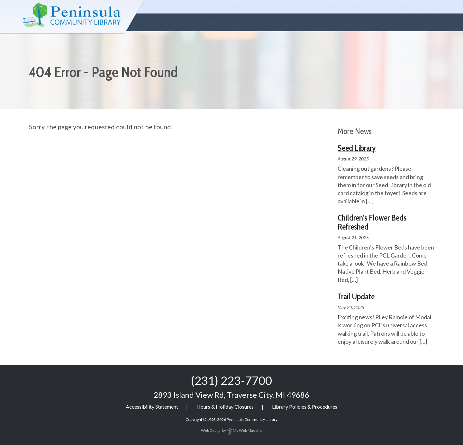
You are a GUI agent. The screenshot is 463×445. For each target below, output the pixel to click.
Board (342, 22)
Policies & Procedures (331, 7)
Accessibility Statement (152, 407)
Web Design (211, 430)
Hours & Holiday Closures (225, 407)
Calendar (240, 22)
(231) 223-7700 (231, 380)
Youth (309, 22)
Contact (381, 7)
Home (207, 22)
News (428, 22)
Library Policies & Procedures (304, 407)
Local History (384, 22)
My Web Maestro (244, 430)
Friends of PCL (274, 7)
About (238, 7)
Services (278, 22)
